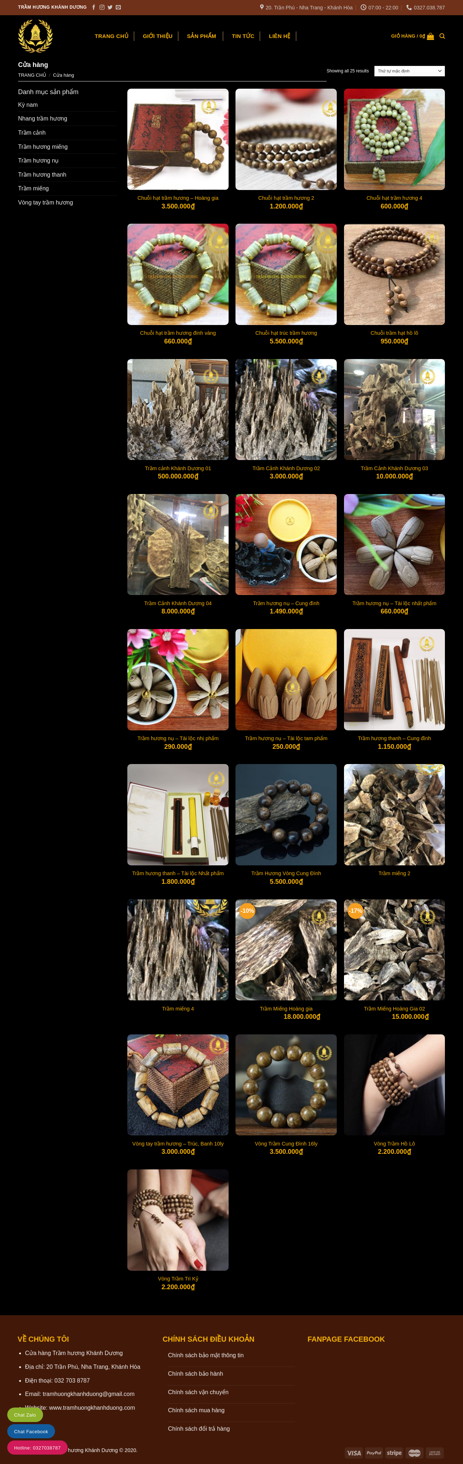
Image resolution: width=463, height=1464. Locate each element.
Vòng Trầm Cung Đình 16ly (286, 1144)
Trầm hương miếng (43, 147)
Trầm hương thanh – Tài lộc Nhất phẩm (178, 873)
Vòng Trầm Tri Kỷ (178, 1279)
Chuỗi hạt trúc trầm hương (286, 333)
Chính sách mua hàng (196, 1410)
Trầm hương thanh (42, 175)
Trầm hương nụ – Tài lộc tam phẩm (286, 738)
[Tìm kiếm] (442, 36)
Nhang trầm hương (42, 118)
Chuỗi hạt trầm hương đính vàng (178, 333)
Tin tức (243, 36)
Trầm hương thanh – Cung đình (394, 738)
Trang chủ (111, 36)
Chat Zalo (25, 1415)
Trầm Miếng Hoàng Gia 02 (394, 1009)
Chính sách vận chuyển (198, 1392)
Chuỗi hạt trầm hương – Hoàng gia (177, 198)
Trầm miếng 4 (178, 1009)
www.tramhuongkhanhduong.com (92, 1408)
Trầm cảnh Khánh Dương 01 (178, 468)
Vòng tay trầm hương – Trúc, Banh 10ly (178, 1144)
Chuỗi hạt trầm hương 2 (286, 198)
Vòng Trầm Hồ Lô (394, 1144)
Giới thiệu (158, 36)
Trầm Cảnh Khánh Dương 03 (394, 468)
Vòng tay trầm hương (45, 202)
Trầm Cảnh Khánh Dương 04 (178, 603)
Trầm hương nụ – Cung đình (286, 603)
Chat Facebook (31, 1431)
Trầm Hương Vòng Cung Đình (286, 873)
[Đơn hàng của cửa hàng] (409, 71)
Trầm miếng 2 (394, 873)
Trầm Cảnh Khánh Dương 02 (286, 468)
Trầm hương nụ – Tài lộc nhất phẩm (394, 603)
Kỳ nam (28, 105)
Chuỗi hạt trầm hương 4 (394, 198)
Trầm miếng (33, 188)
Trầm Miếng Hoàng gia (286, 1009)
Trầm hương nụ (38, 160)
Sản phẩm (201, 36)
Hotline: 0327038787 (37, 1448)
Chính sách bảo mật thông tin (205, 1355)
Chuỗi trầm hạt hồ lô (395, 333)
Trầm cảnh (32, 133)
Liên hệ (279, 36)
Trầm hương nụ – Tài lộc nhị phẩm (177, 738)
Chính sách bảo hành (195, 1374)
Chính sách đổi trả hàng (199, 1429)
